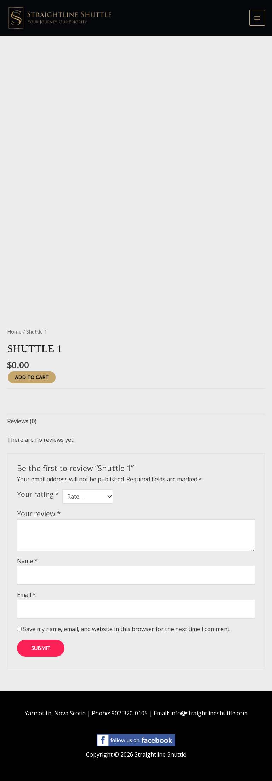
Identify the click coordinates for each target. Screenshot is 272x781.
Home (14, 331)
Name (27, 561)
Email (26, 595)
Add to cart (32, 377)
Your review (39, 513)
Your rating (38, 494)
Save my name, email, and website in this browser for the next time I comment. (127, 629)
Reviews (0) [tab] (21, 421)
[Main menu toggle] (257, 17)
